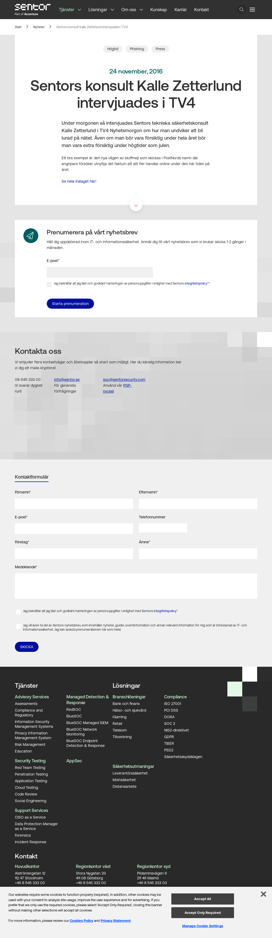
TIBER (169, 743)
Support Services (31, 810)
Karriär (181, 9)
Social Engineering (30, 800)
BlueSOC (74, 716)
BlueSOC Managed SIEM (87, 722)
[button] (81, 9)
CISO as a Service (30, 817)
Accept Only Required (203, 913)
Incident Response (30, 842)
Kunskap (158, 9)
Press (160, 49)
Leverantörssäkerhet (130, 773)
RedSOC (73, 709)
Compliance (175, 696)
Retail (117, 723)
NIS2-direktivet (176, 730)
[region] (136, 912)
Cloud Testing (26, 787)
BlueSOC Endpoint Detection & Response (85, 742)
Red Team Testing (30, 767)
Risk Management (30, 744)
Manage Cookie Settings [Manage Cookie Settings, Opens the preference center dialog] (202, 926)
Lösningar (97, 9)
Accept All (202, 899)
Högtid (112, 49)
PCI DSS (171, 710)
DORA (169, 717)
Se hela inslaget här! (79, 181)
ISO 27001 (172, 703)
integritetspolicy (196, 283)
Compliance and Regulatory (28, 712)
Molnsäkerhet (124, 779)
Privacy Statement (116, 921)
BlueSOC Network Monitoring (81, 731)
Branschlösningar (129, 696)
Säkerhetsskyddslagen (183, 756)
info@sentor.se (67, 379)
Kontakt (201, 9)
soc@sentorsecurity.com (124, 379)
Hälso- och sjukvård (129, 710)
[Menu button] (252, 9)
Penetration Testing (31, 774)
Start (18, 27)
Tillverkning (122, 736)
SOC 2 (169, 723)
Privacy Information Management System (33, 735)
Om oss (128, 9)
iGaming (119, 717)
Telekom (120, 730)
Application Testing (31, 780)
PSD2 (168, 750)
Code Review (26, 794)
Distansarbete (125, 786)
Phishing (137, 49)
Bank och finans (126, 703)
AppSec (74, 760)
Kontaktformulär (32, 477)
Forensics (23, 835)
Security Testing (30, 760)
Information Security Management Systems (34, 723)
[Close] (263, 894)
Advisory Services (32, 696)
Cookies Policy (81, 921)
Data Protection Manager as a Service (36, 826)
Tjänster (66, 9)
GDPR (169, 736)
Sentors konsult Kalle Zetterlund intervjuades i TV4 (92, 27)
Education (23, 751)
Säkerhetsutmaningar (133, 766)
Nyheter (39, 27)
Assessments (26, 703)
